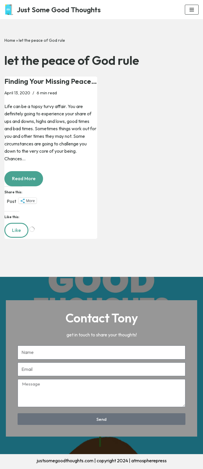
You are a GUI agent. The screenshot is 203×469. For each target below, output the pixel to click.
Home (9, 40)
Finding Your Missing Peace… (50, 81)
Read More (19, 176)
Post (11, 200)
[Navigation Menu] (192, 10)
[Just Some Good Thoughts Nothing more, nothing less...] (52, 9)
